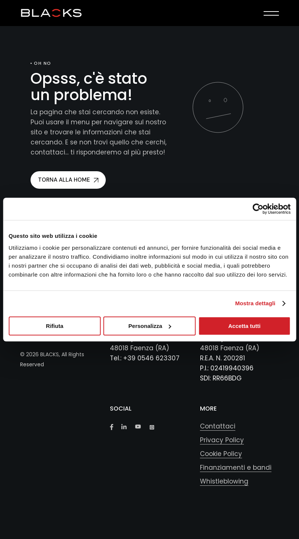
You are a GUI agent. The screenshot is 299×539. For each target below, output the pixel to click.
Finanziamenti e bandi (235, 467)
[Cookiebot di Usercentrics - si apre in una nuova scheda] (257, 208)
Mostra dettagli (255, 303)
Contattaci (217, 426)
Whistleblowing (224, 481)
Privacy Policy (222, 440)
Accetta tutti (244, 326)
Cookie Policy (221, 453)
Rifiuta (54, 326)
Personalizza (149, 326)
